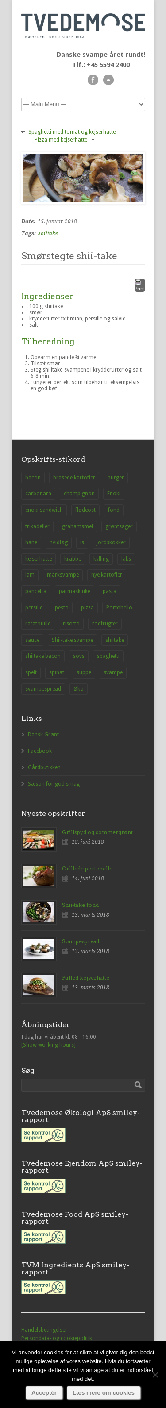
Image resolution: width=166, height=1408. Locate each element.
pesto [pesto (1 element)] (62, 608)
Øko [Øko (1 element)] (78, 689)
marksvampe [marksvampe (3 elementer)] (63, 575)
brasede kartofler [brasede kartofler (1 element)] (74, 478)
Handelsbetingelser (44, 1330)
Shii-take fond (80, 905)
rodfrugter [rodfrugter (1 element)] (105, 624)
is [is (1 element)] (82, 542)
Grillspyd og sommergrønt (97, 832)
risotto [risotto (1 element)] (71, 624)
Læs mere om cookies (104, 1392)
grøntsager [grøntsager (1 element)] (119, 526)
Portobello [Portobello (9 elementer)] (119, 608)
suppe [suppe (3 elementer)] (84, 672)
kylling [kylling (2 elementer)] (101, 559)
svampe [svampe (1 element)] (113, 672)
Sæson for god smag (54, 784)
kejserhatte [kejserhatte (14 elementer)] (38, 559)
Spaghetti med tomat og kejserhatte (72, 132)
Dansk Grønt (43, 735)
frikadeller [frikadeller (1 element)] (37, 526)
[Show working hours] (48, 1045)
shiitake (48, 233)
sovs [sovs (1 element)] (79, 656)
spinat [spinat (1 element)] (56, 672)
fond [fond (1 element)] (114, 510)
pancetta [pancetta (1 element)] (35, 591)
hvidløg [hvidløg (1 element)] (59, 542)
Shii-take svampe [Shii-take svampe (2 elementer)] (72, 640)
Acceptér (44, 1392)
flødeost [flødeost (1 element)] (85, 510)
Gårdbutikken (44, 767)
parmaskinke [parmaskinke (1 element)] (74, 591)
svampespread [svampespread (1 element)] (43, 689)
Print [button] (140, 285)
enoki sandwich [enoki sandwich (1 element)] (44, 510)
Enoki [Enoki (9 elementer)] (113, 493)
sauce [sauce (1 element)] (32, 640)
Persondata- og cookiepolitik (56, 1338)
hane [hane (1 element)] (31, 542)
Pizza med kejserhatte (61, 140)
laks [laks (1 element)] (126, 559)
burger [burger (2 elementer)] (116, 478)
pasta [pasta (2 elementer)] (109, 591)
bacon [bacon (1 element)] (33, 478)
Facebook (40, 751)
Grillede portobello (87, 868)
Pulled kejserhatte (85, 977)
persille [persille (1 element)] (33, 608)
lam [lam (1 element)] (30, 575)
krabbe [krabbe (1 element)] (72, 559)
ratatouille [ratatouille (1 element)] (37, 624)
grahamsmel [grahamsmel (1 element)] (77, 526)
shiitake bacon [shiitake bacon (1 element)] (43, 656)
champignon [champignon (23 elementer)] (79, 493)
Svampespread (80, 941)
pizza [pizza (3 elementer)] (87, 608)
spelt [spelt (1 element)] (31, 672)
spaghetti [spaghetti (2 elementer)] (108, 656)
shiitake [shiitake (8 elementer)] (114, 640)
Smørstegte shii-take (69, 255)
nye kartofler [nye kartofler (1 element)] (106, 575)
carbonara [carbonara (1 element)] (38, 493)
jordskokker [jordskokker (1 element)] (111, 542)
